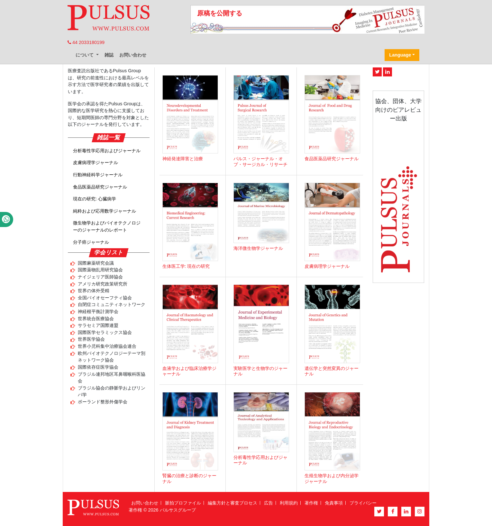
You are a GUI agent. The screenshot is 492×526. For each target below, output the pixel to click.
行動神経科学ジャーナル (98, 174)
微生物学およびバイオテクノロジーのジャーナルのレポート (107, 226)
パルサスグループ (178, 510)
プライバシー (363, 502)
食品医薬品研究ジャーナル (100, 186)
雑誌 (109, 54)
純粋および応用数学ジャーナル (104, 211)
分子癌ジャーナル (91, 242)
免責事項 (334, 502)
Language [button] (400, 54)
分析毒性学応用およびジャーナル (107, 150)
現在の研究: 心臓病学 (94, 198)
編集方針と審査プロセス (232, 502)
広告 (268, 502)
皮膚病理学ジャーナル (95, 162)
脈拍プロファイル (183, 502)
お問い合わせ (132, 54)
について (85, 54)
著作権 (311, 502)
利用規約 (289, 502)
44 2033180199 (86, 42)
